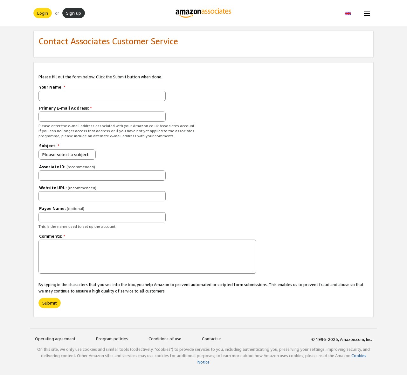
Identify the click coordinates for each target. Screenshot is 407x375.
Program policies (112, 338)
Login (42, 13)
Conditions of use (164, 338)
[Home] (203, 13)
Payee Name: (61, 208)
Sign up (73, 13)
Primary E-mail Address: (65, 108)
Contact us (212, 338)
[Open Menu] (366, 13)
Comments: (52, 236)
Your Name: (52, 87)
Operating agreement (55, 338)
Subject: (49, 145)
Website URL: (67, 187)
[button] (351, 13)
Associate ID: (67, 166)
